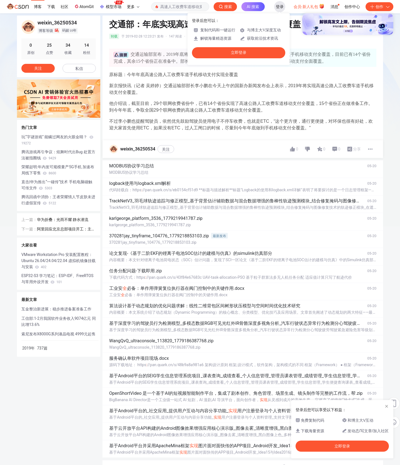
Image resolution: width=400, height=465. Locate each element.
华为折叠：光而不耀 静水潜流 (62, 219)
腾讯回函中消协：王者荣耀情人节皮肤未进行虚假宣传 (58, 200)
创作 (379, 6)
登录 (280, 6)
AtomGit (84, 6)
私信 (79, 68)
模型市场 (111, 5)
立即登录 (238, 53)
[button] (49, 113)
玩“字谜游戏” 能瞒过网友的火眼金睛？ (57, 140)
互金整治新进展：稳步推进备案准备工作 (56, 309)
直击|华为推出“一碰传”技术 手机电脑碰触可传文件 (56, 185)
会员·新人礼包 (309, 6)
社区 (64, 6)
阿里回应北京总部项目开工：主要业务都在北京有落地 (66, 229)
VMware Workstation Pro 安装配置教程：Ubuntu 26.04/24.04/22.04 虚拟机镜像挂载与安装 (58, 260)
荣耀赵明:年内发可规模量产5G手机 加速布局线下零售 (57, 170)
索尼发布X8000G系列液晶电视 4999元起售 (58, 334)
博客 (38, 6)
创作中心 (352, 6)
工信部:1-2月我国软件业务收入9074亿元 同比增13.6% (58, 321)
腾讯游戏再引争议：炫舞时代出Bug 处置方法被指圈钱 (58, 155)
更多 (133, 6)
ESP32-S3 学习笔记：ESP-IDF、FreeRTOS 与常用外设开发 (57, 278)
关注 (166, 149)
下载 (51, 6)
